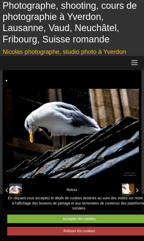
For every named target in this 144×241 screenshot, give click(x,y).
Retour (72, 190)
